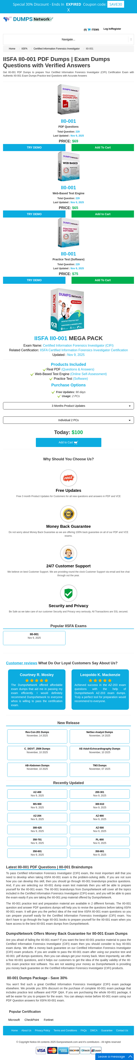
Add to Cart (102, 214)
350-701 (37, 839)
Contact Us (122, 1030)
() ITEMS (91, 29)
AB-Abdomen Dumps (37, 765)
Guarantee (107, 1030)
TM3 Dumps (100, 765)
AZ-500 (100, 827)
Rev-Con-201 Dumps (37, 732)
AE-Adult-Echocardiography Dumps (99, 748)
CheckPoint (32, 1019)
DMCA (93, 1030)
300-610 (99, 804)
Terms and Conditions (65, 1030)
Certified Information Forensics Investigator (57, 48)
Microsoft (14, 1019)
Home (12, 48)
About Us (26, 1030)
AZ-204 (37, 815)
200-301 (99, 792)
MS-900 (37, 804)
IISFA (24, 48)
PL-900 (100, 839)
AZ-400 (37, 792)
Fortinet (48, 1019)
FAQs (84, 1030)
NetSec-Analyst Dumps (99, 732)
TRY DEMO (34, 147)
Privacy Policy (42, 1030)
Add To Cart (103, 147)
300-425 (37, 827)
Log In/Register (112, 28)
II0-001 (34, 634)
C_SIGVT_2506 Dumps (37, 748)
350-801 (99, 851)
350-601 (37, 851)
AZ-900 (100, 815)
